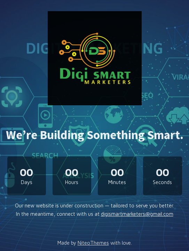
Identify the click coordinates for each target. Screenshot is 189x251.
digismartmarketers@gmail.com (137, 214)
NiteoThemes (93, 243)
